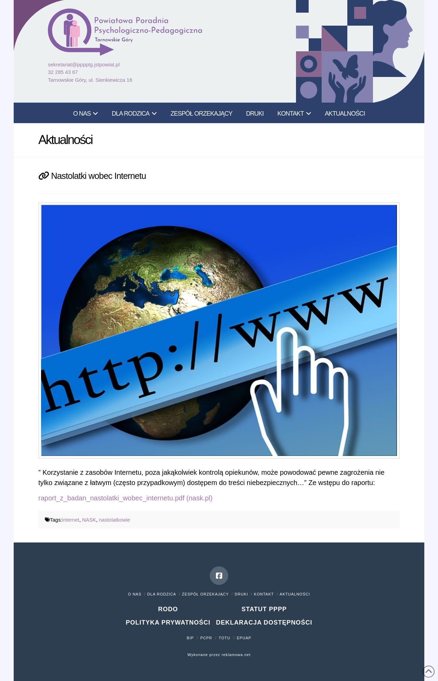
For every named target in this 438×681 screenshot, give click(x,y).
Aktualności (295, 594)
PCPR (206, 638)
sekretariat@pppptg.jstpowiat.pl (84, 64)
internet (70, 520)
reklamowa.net (236, 655)
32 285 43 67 (63, 72)
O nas (134, 594)
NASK (89, 520)
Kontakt (264, 594)
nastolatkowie (114, 520)
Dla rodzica (161, 594)
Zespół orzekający (205, 594)
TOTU (224, 638)
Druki (241, 594)
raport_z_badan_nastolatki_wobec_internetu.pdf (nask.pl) (125, 498)
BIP (190, 638)
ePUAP (244, 638)
